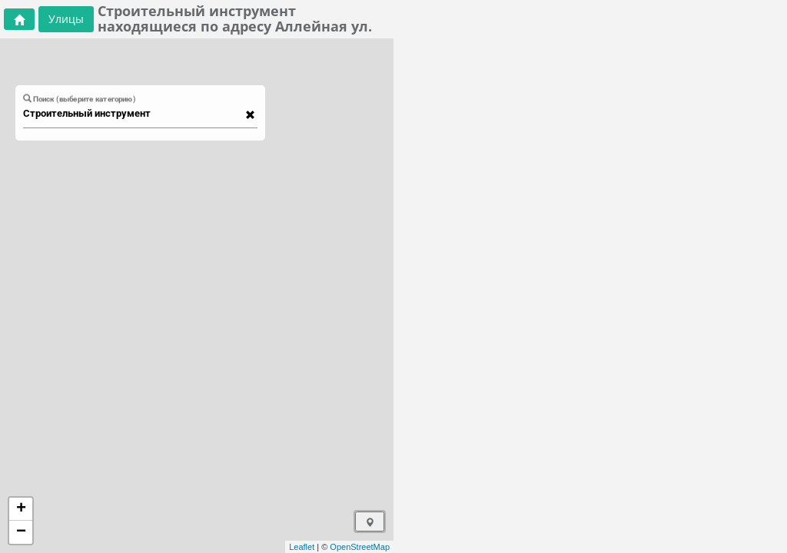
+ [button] (21, 509)
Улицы (66, 19)
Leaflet (301, 546)
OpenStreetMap (360, 546)
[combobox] (133, 114)
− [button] (21, 532)
